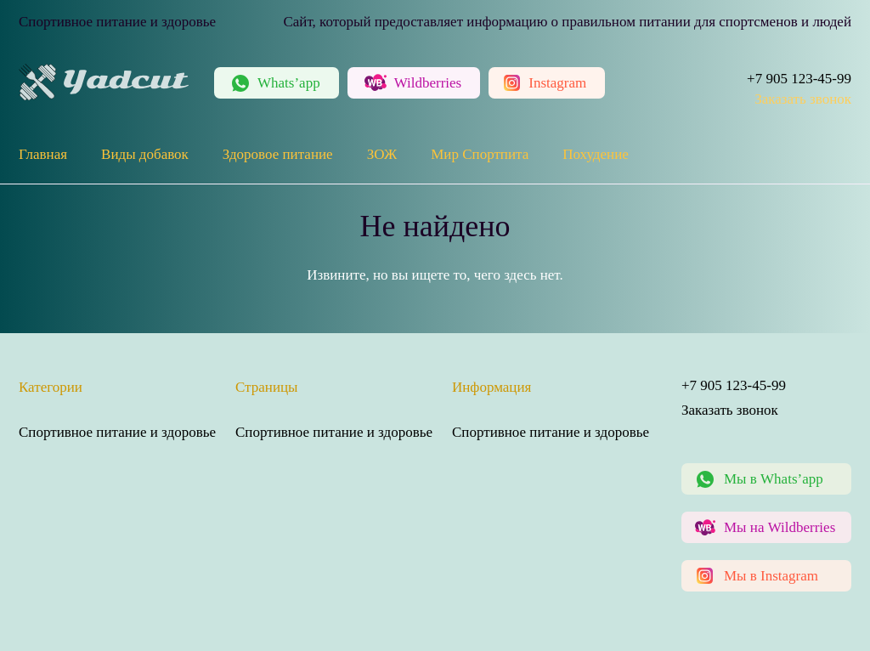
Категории (50, 387)
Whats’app (288, 83)
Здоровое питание (278, 154)
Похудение (595, 154)
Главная (43, 154)
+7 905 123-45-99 (799, 79)
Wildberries (428, 83)
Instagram (557, 83)
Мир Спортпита (479, 154)
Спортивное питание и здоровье (117, 432)
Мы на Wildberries (779, 527)
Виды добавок (145, 154)
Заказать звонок (802, 99)
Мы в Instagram (771, 576)
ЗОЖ (382, 154)
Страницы (266, 387)
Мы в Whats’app (773, 479)
